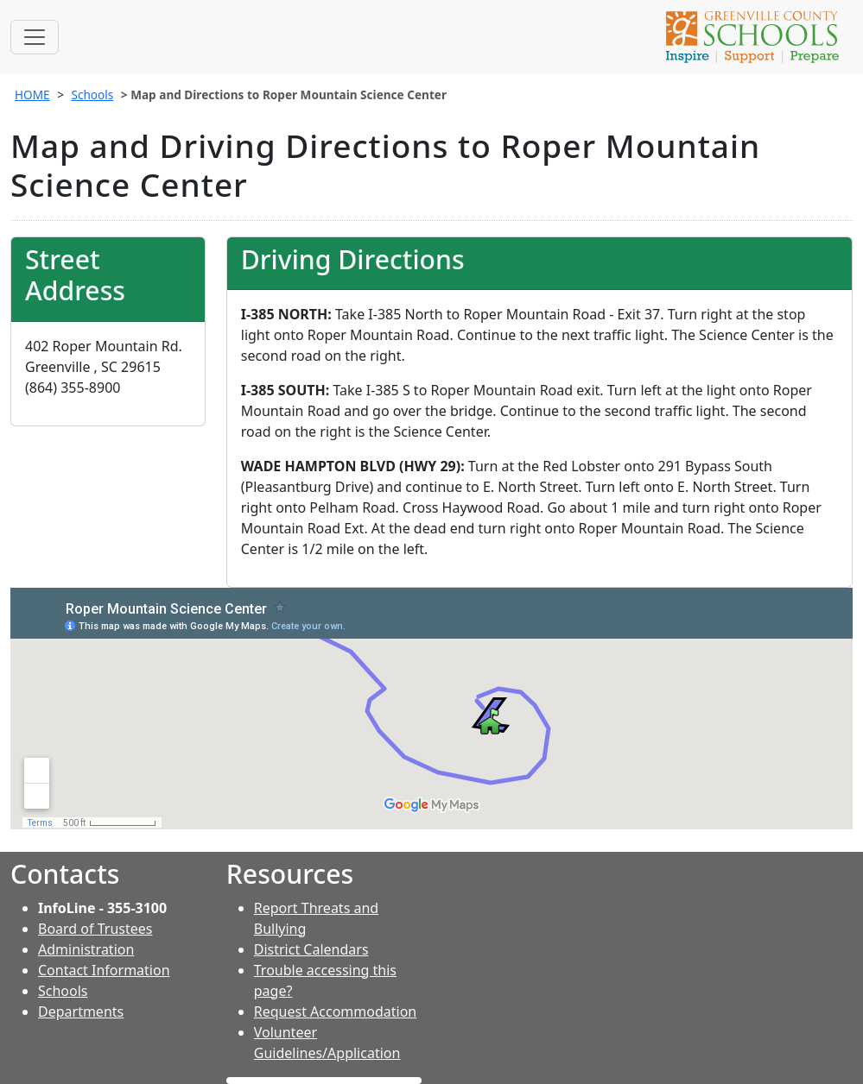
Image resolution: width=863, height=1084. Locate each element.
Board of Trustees (95, 928)
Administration (86, 949)
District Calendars (311, 949)
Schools (92, 94)
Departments (81, 1011)
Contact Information (104, 970)
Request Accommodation (335, 1011)
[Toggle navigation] (34, 37)
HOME (32, 94)
